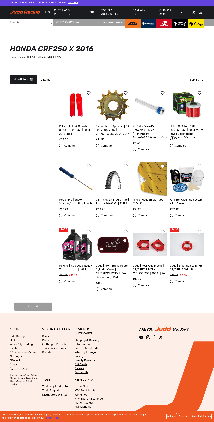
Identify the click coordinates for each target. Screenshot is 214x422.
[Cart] (201, 12)
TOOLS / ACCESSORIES (110, 12)
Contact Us (81, 372)
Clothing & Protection (55, 344)
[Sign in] (193, 12)
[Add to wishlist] (88, 92)
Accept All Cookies (201, 416)
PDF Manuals (83, 406)
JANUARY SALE (139, 12)
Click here (73, 3)
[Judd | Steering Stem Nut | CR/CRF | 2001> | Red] (187, 253)
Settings (171, 416)
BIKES (46, 12)
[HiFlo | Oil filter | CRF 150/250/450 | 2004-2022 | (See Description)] (187, 116)
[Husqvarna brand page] (148, 23)
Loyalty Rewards (85, 360)
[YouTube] (141, 337)
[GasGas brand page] (164, 23)
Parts (45, 340)
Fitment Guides (84, 402)
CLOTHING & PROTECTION (62, 12)
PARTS (93, 12)
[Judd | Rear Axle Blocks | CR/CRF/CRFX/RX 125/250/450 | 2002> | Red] (150, 255)
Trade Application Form (56, 386)
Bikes (45, 336)
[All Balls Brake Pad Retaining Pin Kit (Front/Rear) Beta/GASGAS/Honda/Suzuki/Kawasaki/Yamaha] (150, 117)
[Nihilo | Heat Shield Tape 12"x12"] (150, 187)
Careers (79, 368)
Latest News (82, 386)
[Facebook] (154, 337)
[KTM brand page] (133, 23)
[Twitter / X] (161, 337)
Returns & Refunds (86, 348)
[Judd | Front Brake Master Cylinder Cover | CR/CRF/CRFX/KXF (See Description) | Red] (113, 257)
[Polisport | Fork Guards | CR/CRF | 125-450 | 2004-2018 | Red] (76, 116)
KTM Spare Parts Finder (89, 398)
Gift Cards (81, 364)
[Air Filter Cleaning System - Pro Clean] (187, 187)
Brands (46, 352)
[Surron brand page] (196, 23)
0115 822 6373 (165, 12)
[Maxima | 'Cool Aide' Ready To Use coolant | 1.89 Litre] (76, 253)
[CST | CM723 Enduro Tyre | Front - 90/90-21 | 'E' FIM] (113, 187)
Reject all (184, 416)
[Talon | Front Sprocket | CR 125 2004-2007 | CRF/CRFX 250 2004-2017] (113, 116)
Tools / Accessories (54, 348)
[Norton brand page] (180, 23)
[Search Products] (27, 22)
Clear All (33, 306)
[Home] (25, 12)
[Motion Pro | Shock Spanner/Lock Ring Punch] (76, 187)
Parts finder (67, 22)
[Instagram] (148, 337)
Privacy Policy (52, 418)
